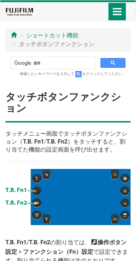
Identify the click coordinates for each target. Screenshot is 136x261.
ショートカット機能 (52, 35)
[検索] (52, 63)
